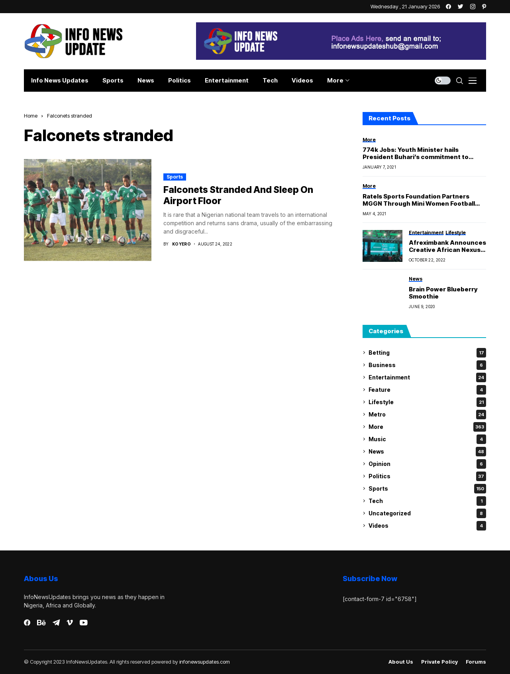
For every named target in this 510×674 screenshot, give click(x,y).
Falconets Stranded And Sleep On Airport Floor (238, 195)
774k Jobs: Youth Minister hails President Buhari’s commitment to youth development (416, 153)
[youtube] (83, 623)
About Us (400, 662)
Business (427, 365)
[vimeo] (70, 623)
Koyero (181, 244)
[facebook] (27, 622)
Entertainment (427, 377)
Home (30, 115)
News (427, 451)
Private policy (439, 662)
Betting (427, 353)
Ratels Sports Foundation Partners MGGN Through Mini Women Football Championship (419, 200)
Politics (427, 476)
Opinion (427, 464)
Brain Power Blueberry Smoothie (443, 293)
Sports (175, 177)
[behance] (41, 623)
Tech (427, 501)
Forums (476, 662)
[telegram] (56, 622)
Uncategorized (427, 513)
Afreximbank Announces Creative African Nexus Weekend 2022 (447, 246)
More (427, 427)
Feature (427, 390)
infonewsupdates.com (204, 661)
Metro (427, 414)
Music (427, 439)
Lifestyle (427, 402)
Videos (427, 526)
